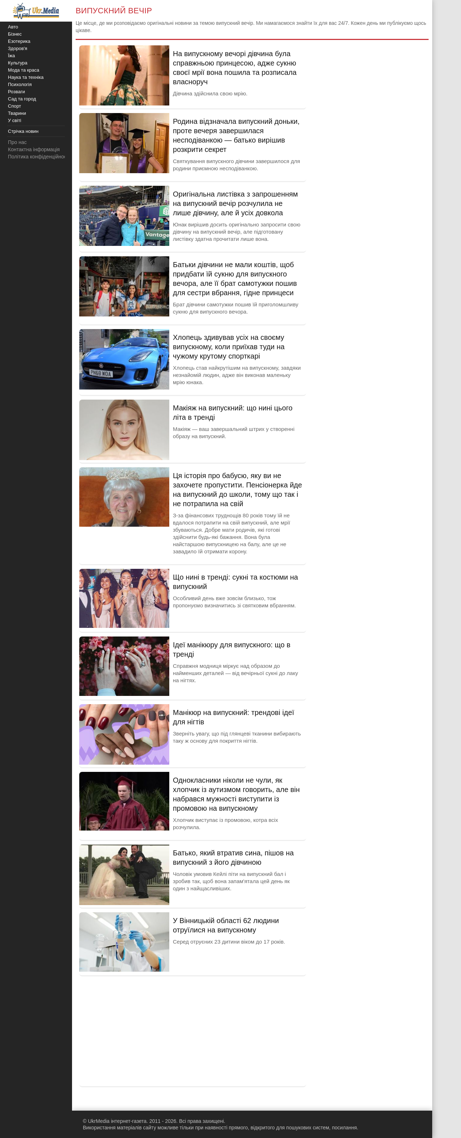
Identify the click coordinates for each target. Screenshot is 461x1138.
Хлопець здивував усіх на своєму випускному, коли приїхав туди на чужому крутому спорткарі (229, 346)
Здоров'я (17, 48)
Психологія (20, 84)
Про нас (17, 142)
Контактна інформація (34, 149)
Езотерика (19, 41)
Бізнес (15, 34)
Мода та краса (23, 70)
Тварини (17, 113)
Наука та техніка (26, 77)
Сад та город (22, 99)
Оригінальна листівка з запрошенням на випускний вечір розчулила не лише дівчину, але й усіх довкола (235, 203)
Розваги (16, 91)
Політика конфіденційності (39, 156)
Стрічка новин (23, 131)
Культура (17, 63)
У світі (14, 120)
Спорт (14, 106)
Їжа (11, 55)
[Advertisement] (192, 1030)
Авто (13, 27)
